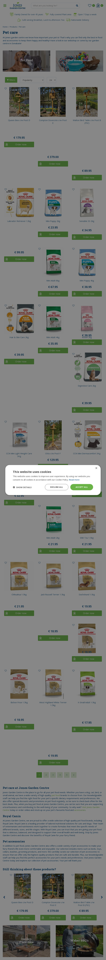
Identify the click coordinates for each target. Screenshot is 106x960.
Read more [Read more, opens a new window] (74, 479)
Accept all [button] (82, 487)
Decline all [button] (56, 487)
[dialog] (53, 480)
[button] (22, 487)
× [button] (96, 468)
